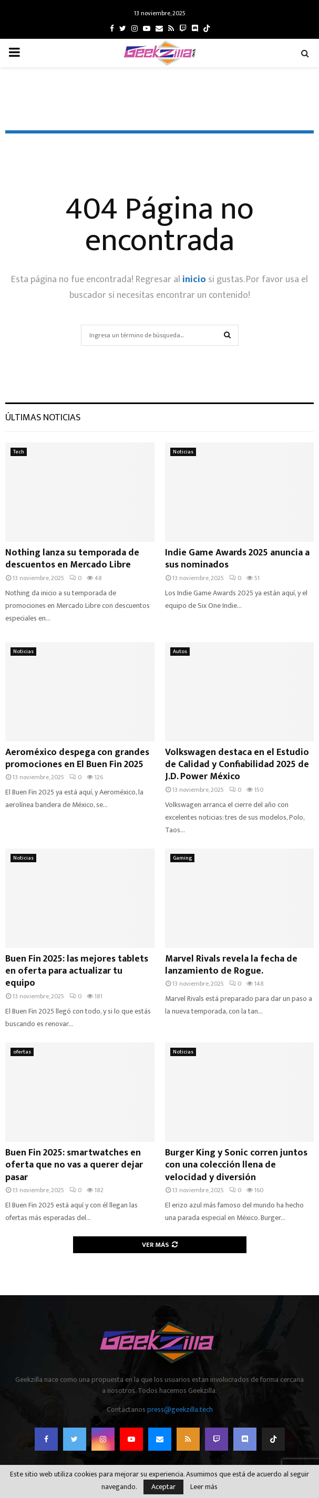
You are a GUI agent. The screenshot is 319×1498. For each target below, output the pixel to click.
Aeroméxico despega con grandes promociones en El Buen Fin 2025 (77, 758)
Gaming (182, 858)
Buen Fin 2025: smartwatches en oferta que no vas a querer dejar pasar (74, 1165)
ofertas (22, 1052)
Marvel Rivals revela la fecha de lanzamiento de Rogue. (231, 965)
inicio (194, 279)
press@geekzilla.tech (180, 1409)
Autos (180, 651)
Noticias (183, 452)
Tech (18, 452)
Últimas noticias (42, 418)
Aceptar (163, 1487)
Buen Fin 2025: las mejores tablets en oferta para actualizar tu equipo (76, 971)
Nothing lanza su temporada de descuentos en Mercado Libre (72, 559)
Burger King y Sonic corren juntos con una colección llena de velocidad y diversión (236, 1165)
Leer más (204, 1487)
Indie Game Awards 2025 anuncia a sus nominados (237, 559)
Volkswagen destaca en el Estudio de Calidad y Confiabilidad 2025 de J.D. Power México (237, 765)
